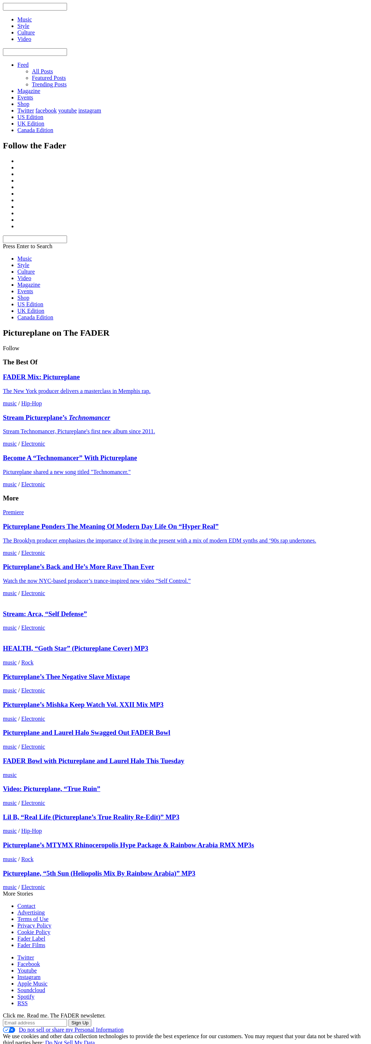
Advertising (31, 912)
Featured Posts (49, 78)
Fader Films (31, 945)
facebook (46, 110)
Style (23, 265)
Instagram (29, 977)
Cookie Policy (33, 932)
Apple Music (32, 983)
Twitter (25, 110)
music (10, 403)
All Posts (42, 71)
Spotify (25, 997)
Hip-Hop (31, 403)
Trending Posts (49, 84)
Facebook (28, 964)
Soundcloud (31, 990)
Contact (26, 906)
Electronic (33, 444)
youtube (67, 110)
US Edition (30, 117)
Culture (26, 272)
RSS (22, 1003)
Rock (27, 662)
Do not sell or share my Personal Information (63, 1030)
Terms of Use (33, 919)
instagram (89, 110)
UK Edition (30, 123)
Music (24, 258)
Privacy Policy (34, 925)
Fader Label (31, 938)
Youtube (27, 970)
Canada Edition (35, 130)
